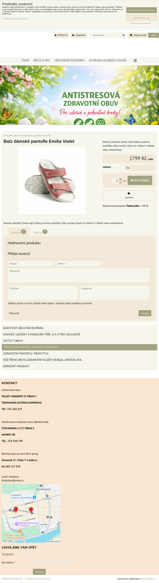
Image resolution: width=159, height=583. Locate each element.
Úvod (25, 60)
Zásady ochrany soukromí (38, 578)
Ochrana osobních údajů (107, 60)
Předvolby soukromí (12, 578)
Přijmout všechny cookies (141, 10)
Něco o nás (42, 60)
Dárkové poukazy (16, 366)
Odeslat (145, 313)
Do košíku (140, 180)
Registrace (78, 35)
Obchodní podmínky (69, 60)
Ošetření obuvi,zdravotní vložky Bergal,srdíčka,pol (42, 360)
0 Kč (153, 35)
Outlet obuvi (13, 341)
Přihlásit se (61, 35)
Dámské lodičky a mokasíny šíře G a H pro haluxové (41, 334)
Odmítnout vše (141, 17)
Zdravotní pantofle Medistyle (26, 353)
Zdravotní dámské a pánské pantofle (31, 347)
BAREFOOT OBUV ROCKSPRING (23, 328)
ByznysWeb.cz (148, 578)
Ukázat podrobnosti (141, 23)
